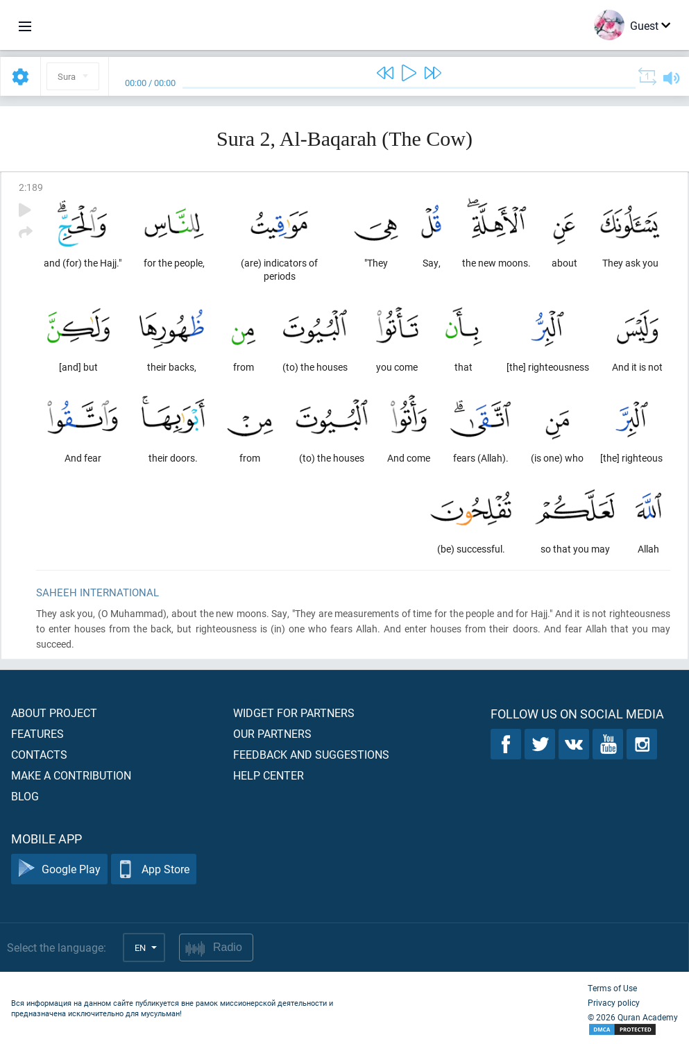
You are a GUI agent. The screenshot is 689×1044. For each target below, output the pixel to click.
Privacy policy (614, 1002)
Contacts (39, 754)
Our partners (272, 733)
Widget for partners (294, 712)
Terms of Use (612, 987)
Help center (268, 775)
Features (37, 733)
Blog (25, 796)
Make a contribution (71, 775)
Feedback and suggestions (311, 754)
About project (54, 712)
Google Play (59, 869)
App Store (153, 869)
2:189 (31, 187)
